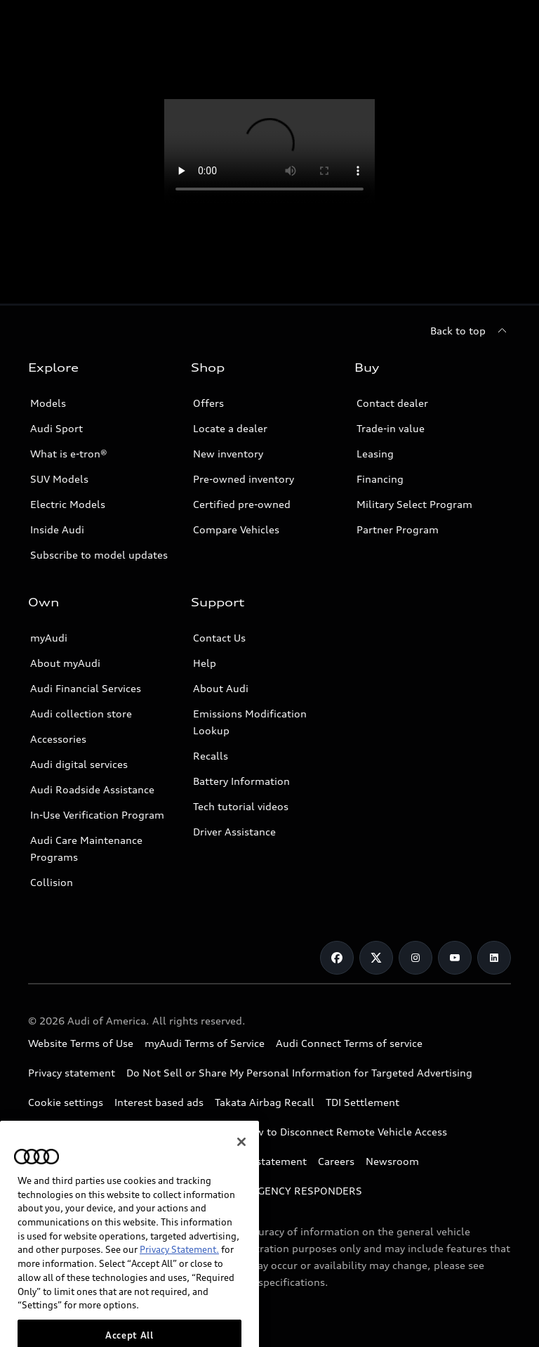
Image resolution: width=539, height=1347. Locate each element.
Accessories (58, 739)
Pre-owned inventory (243, 479)
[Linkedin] (494, 958)
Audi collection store (81, 714)
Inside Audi (57, 529)
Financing (380, 479)
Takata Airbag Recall (264, 1102)
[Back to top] (470, 331)
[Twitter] (376, 958)
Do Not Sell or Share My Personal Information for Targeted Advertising (299, 1073)
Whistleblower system (83, 1132)
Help (204, 663)
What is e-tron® (68, 454)
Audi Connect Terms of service (349, 1043)
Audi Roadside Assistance (92, 789)
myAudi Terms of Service (205, 1043)
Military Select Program (414, 504)
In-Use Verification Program (97, 815)
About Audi (220, 688)
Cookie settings (65, 1102)
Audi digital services (79, 764)
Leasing (375, 454)
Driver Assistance (234, 832)
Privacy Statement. (179, 1271)
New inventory (228, 454)
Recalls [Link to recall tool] (210, 756)
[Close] (241, 1163)
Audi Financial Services (85, 688)
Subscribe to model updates (99, 555)
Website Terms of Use (80, 1043)
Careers (336, 1161)
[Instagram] (415, 958)
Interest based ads (159, 1102)
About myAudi (65, 663)
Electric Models (67, 504)
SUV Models (59, 479)
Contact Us (219, 638)
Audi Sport (56, 428)
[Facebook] (337, 958)
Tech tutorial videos (240, 806)
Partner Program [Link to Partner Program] (398, 529)
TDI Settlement (362, 1102)
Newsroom (392, 1161)
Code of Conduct (189, 1132)
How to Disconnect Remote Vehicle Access (344, 1132)
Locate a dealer (230, 428)
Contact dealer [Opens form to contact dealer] (392, 403)
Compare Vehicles (236, 529)
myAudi (48, 638)
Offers (208, 403)
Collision (51, 882)
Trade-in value (391, 428)
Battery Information (241, 781)
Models (48, 403)
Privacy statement (71, 1073)
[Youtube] (455, 958)
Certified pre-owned (242, 504)
